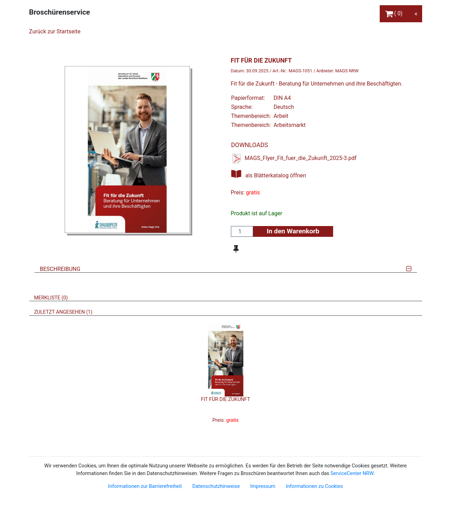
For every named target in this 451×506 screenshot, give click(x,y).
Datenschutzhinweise (216, 486)
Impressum (262, 486)
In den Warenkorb (293, 231)
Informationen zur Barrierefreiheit (145, 486)
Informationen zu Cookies (314, 486)
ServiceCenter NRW (351, 473)
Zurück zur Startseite (55, 31)
